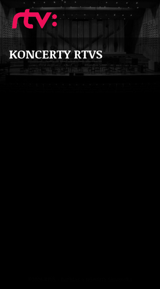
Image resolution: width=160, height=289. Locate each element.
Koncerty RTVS (34, 18)
